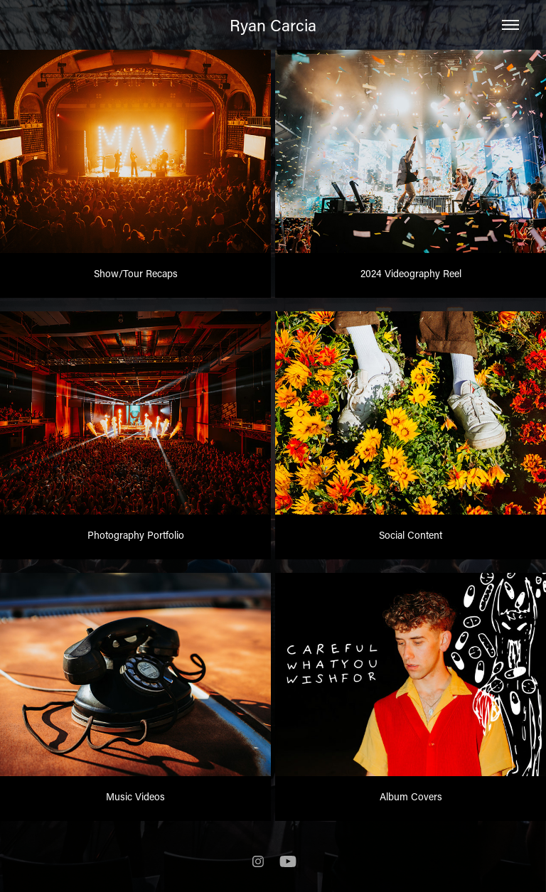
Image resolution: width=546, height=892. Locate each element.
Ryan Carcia (273, 25)
